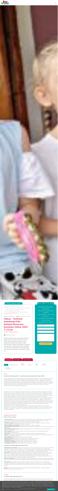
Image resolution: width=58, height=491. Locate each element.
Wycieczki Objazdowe (48, 395)
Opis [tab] (6, 124)
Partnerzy (25, 469)
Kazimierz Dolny (13, 91)
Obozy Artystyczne (10, 68)
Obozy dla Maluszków (11, 67)
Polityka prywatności (6, 489)
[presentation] (51, 342)
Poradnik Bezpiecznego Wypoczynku (33, 469)
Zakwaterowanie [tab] (14, 124)
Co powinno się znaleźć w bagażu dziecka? (33, 476)
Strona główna (7, 66)
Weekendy (32, 400)
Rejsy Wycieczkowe (21, 402)
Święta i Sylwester (21, 409)
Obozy (5, 395)
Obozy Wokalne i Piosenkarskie (12, 70)
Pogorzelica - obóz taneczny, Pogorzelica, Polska (34, 361)
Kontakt (17, 467)
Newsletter (25, 471)
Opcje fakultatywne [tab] (8, 127)
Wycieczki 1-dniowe (34, 404)
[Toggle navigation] (56, 3)
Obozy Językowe (20, 400)
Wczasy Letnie (33, 396)
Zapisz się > (8, 479)
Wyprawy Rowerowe (47, 400)
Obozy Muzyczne (20, 68)
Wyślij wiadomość (45, 103)
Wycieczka (45, 402)
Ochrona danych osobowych (29, 489)
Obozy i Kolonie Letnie (17, 66)
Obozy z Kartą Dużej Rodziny (24, 67)
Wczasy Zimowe (33, 398)
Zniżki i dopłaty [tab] (22, 124)
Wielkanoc (32, 402)
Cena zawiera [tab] (36, 124)
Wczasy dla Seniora (34, 395)
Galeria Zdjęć (17, 119)
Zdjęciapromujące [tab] (6, 331)
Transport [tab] (29, 124)
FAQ (24, 467)
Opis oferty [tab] (8, 119)
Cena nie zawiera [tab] (44, 124)
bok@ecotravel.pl (38, 453)
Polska (6, 91)
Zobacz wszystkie (45, 382)
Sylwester (19, 404)
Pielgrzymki (6, 402)
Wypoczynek (46, 404)
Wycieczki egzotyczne (34, 405)
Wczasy (5, 411)
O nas (17, 469)
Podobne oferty (27, 119)
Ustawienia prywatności (17, 489)
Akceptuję (51, 489)
